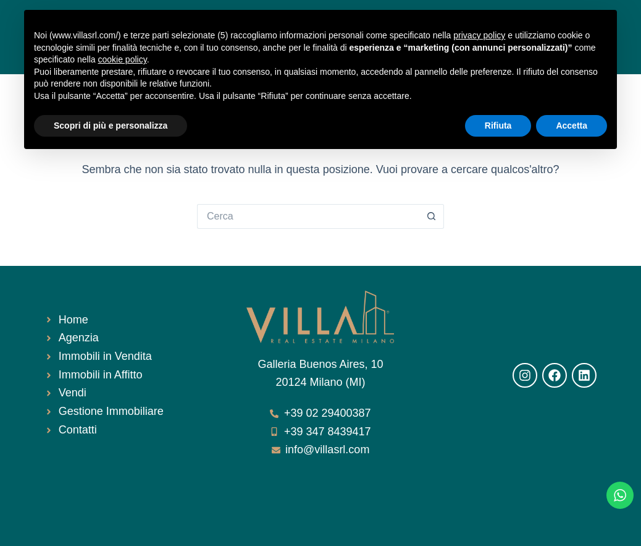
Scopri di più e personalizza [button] (110, 125)
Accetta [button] (571, 125)
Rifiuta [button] (498, 125)
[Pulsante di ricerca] (431, 216)
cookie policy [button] (122, 59)
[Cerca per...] (308, 216)
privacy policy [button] (479, 35)
